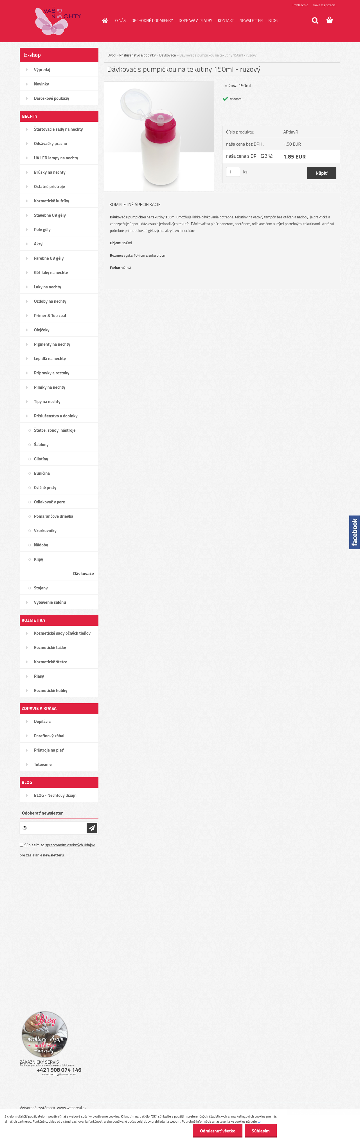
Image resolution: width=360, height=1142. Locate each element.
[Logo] (58, 21)
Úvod (112, 55)
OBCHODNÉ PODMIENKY (152, 20)
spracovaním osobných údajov (70, 845)
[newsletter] (92, 828)
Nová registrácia (324, 5)
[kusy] (233, 172)
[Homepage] (104, 20)
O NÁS (120, 20)
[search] (315, 20)
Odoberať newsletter (42, 812)
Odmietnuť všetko (217, 1130)
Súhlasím (261, 1130)
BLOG (273, 20)
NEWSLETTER (251, 20)
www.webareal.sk (72, 1108)
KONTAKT (226, 20)
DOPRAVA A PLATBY (195, 20)
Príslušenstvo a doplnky (137, 55)
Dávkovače (167, 55)
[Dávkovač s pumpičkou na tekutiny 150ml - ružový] (159, 84)
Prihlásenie (300, 5)
